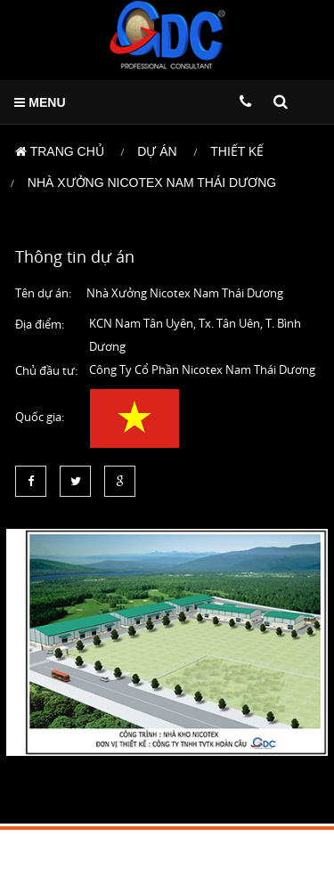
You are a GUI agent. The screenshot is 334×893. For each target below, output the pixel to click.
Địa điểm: (39, 324)
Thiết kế (237, 151)
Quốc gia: (39, 417)
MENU (39, 102)
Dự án (156, 151)
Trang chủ (59, 151)
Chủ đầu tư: (46, 370)
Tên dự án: (43, 293)
